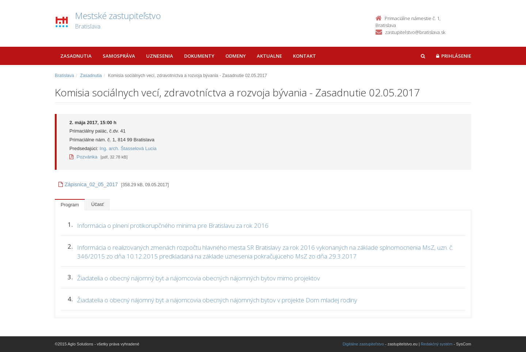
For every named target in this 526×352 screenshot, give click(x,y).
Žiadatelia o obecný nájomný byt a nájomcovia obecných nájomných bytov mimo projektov (198, 278)
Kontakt (304, 56)
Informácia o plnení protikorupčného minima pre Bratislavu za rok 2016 (172, 225)
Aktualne (269, 56)
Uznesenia (159, 56)
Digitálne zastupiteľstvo (363, 344)
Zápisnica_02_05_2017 (88, 184)
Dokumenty (199, 56)
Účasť (97, 204)
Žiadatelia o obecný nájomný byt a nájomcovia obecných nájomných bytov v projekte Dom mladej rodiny (217, 300)
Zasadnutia (76, 56)
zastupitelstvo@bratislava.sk (415, 32)
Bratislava (64, 75)
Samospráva (119, 56)
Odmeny (235, 56)
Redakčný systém (437, 344)
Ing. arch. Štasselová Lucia (127, 148)
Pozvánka (83, 157)
